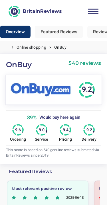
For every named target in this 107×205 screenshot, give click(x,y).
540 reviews (84, 63)
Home (6, 47)
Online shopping (31, 47)
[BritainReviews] (35, 11)
